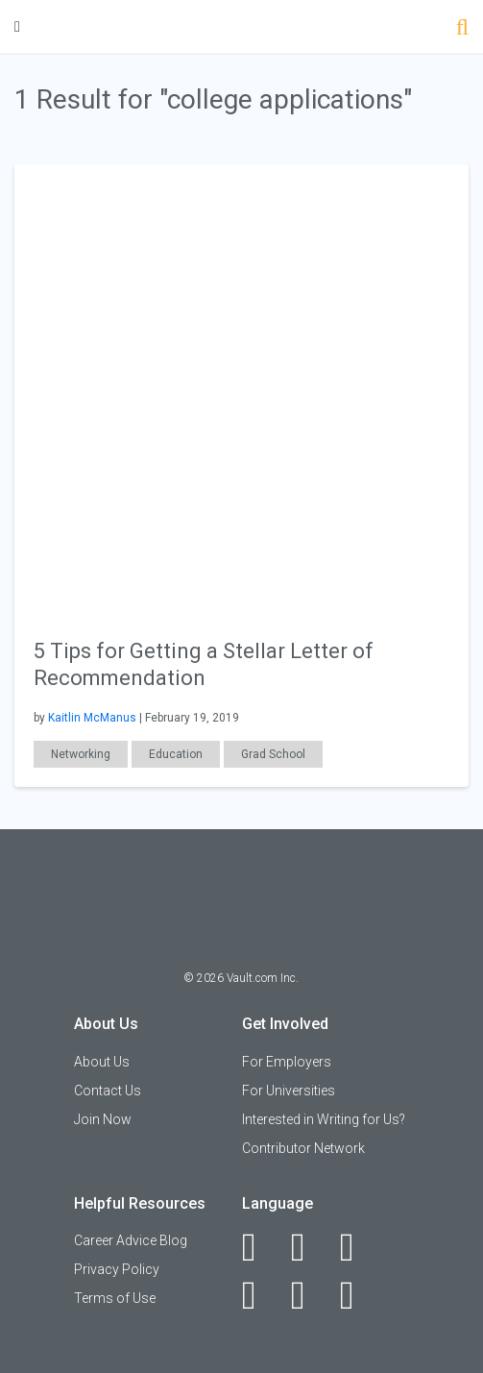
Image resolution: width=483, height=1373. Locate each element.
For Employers (286, 1061)
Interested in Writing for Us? (323, 1119)
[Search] (462, 29)
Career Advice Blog (130, 1240)
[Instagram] (260, 1295)
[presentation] (241, 389)
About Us (102, 1061)
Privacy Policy (116, 1269)
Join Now (103, 1119)
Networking (80, 754)
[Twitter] (357, 1247)
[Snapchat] (357, 1295)
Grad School (273, 754)
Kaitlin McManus (92, 717)
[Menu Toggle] (17, 26)
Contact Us (107, 1090)
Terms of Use (115, 1298)
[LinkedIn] (308, 1247)
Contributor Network (303, 1148)
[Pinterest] (308, 1295)
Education (176, 754)
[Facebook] (260, 1247)
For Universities (288, 1090)
